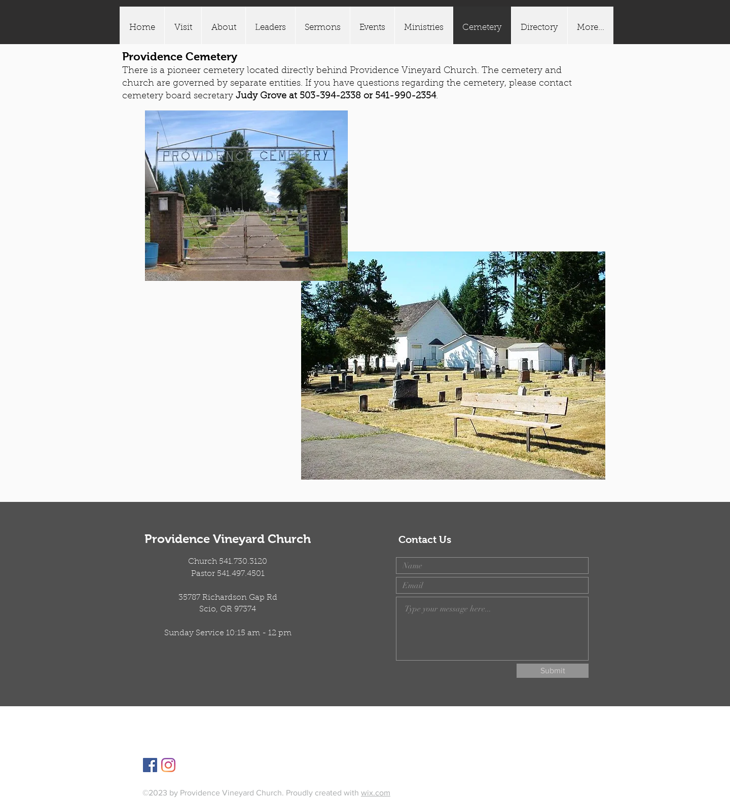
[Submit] (553, 671)
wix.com (375, 792)
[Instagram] (168, 765)
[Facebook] (150, 765)
